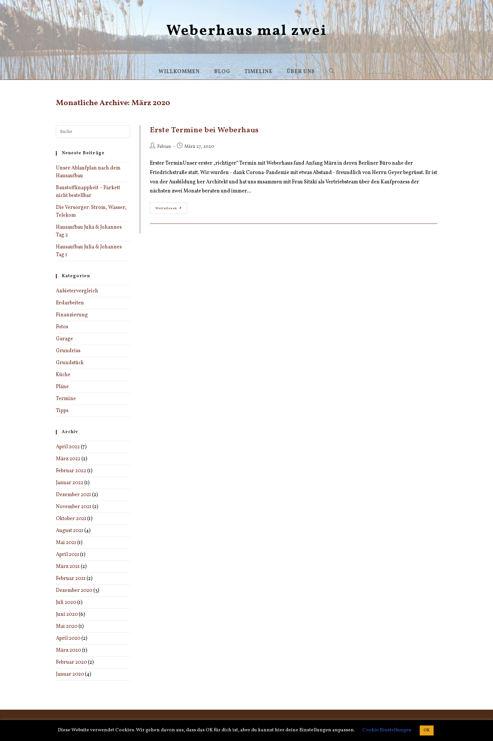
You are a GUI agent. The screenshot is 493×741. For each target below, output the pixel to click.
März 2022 (68, 459)
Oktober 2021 (71, 518)
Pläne (62, 386)
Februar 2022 (71, 470)
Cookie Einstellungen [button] (387, 730)
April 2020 (68, 638)
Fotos (62, 327)
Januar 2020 (70, 674)
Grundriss (68, 350)
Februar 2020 (71, 662)
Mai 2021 (66, 542)
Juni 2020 (67, 614)
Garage (64, 339)
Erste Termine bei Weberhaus (204, 130)
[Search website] (332, 72)
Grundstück (70, 362)
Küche (63, 374)
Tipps (62, 410)
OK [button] (427, 730)
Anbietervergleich (77, 291)
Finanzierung (72, 315)
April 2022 (68, 447)
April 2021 (67, 554)
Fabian (164, 147)
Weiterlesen (171, 209)
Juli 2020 (66, 602)
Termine (66, 398)
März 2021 (68, 566)
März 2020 (68, 650)
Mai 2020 (66, 626)
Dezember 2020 (74, 590)
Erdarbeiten (70, 303)
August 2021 (69, 530)
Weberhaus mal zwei (246, 31)
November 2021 (73, 506)
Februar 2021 (71, 578)
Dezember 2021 (73, 494)
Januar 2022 (69, 482)
